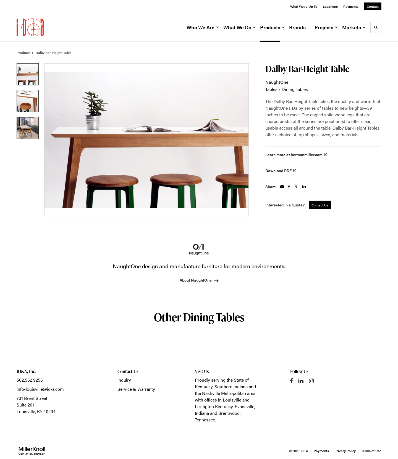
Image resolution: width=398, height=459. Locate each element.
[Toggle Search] (375, 27)
